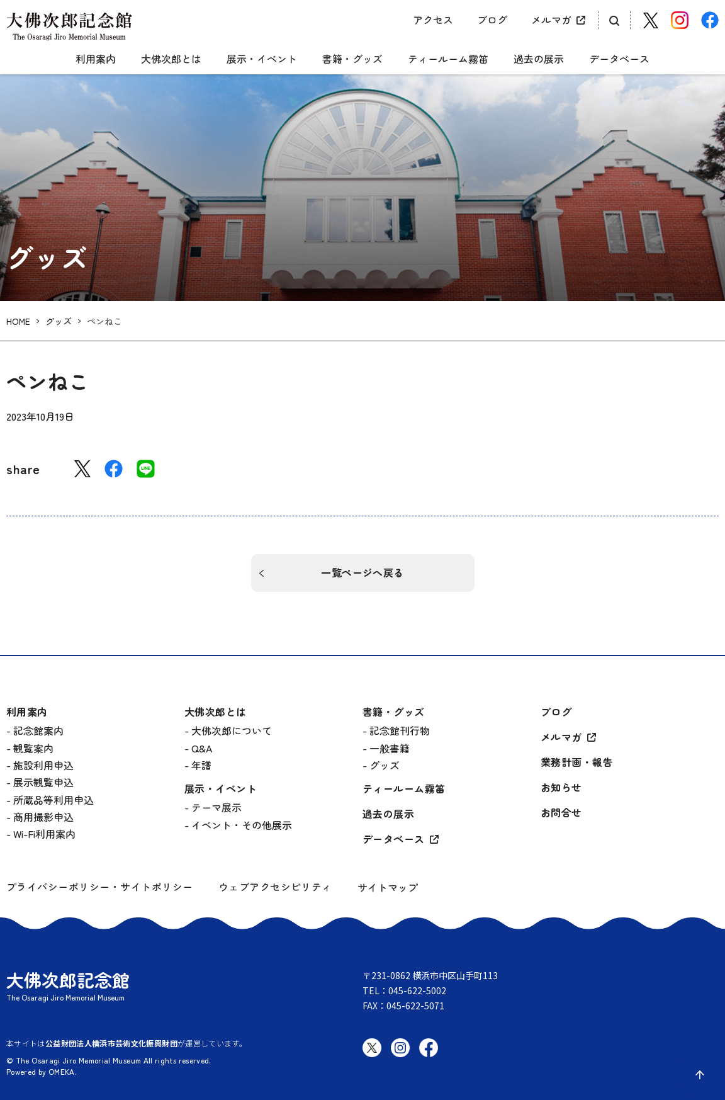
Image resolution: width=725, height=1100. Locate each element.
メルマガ (551, 19)
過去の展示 (539, 59)
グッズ (58, 321)
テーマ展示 (216, 807)
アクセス (433, 19)
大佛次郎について (231, 730)
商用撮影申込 (43, 816)
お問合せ (561, 812)
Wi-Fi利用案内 (44, 833)
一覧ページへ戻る (362, 572)
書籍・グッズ (352, 59)
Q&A (201, 748)
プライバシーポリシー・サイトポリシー (99, 887)
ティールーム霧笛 (448, 59)
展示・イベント (262, 59)
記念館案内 (38, 730)
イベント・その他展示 (241, 825)
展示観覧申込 (43, 782)
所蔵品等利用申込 (53, 799)
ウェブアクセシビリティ (275, 887)
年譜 (201, 765)
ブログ (492, 19)
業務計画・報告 (577, 762)
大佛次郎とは (171, 59)
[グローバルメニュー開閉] (15, 48)
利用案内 (96, 59)
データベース (619, 59)
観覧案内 (33, 748)
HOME (18, 321)
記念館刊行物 (399, 730)
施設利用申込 (43, 765)
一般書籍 (389, 748)
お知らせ (561, 787)
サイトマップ (387, 887)
